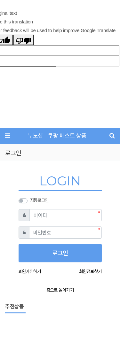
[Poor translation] (23, 40)
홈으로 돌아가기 (60, 290)
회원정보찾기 (90, 271)
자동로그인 (39, 200)
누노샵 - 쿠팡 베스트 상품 (57, 135)
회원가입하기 (30, 271)
